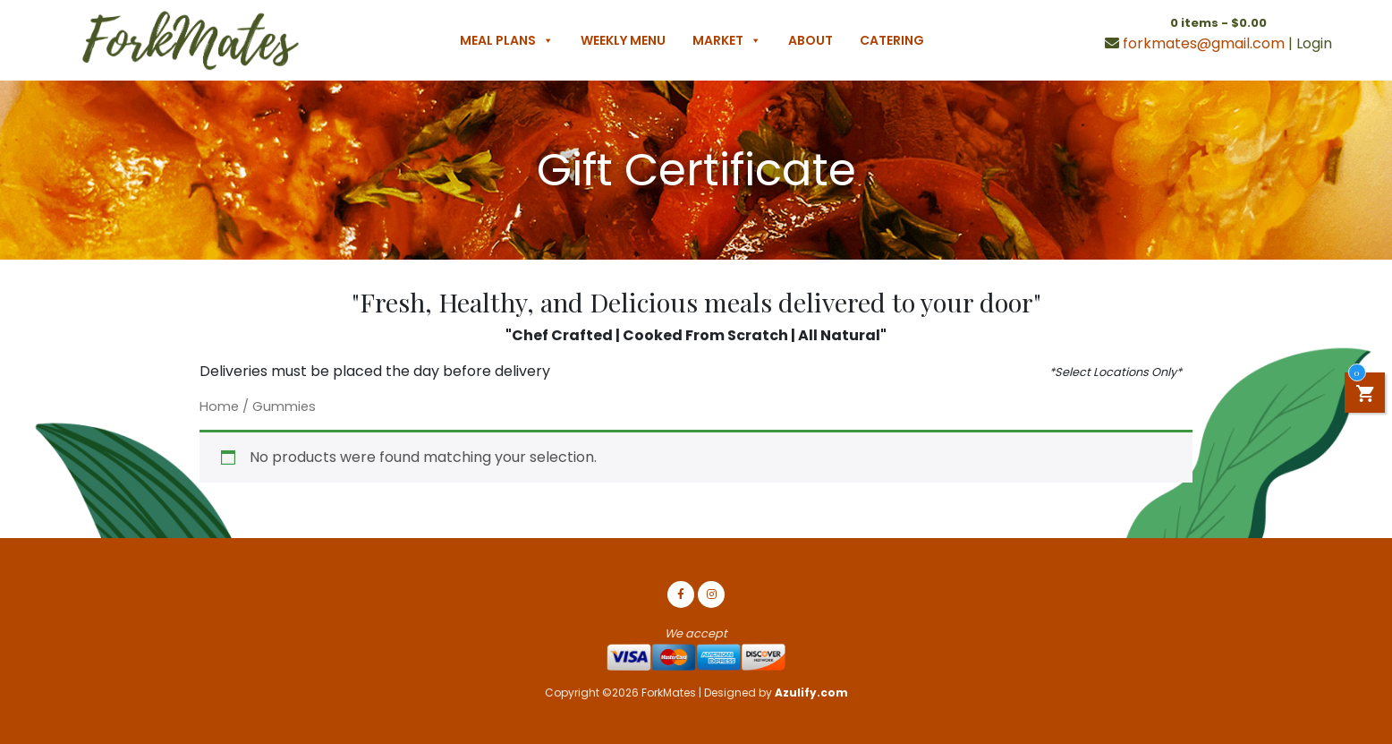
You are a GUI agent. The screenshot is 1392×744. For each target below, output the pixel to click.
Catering (892, 40)
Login (1314, 43)
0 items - (1218, 22)
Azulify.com (811, 692)
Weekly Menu (623, 40)
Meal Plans (507, 40)
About (810, 40)
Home (219, 406)
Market (726, 40)
